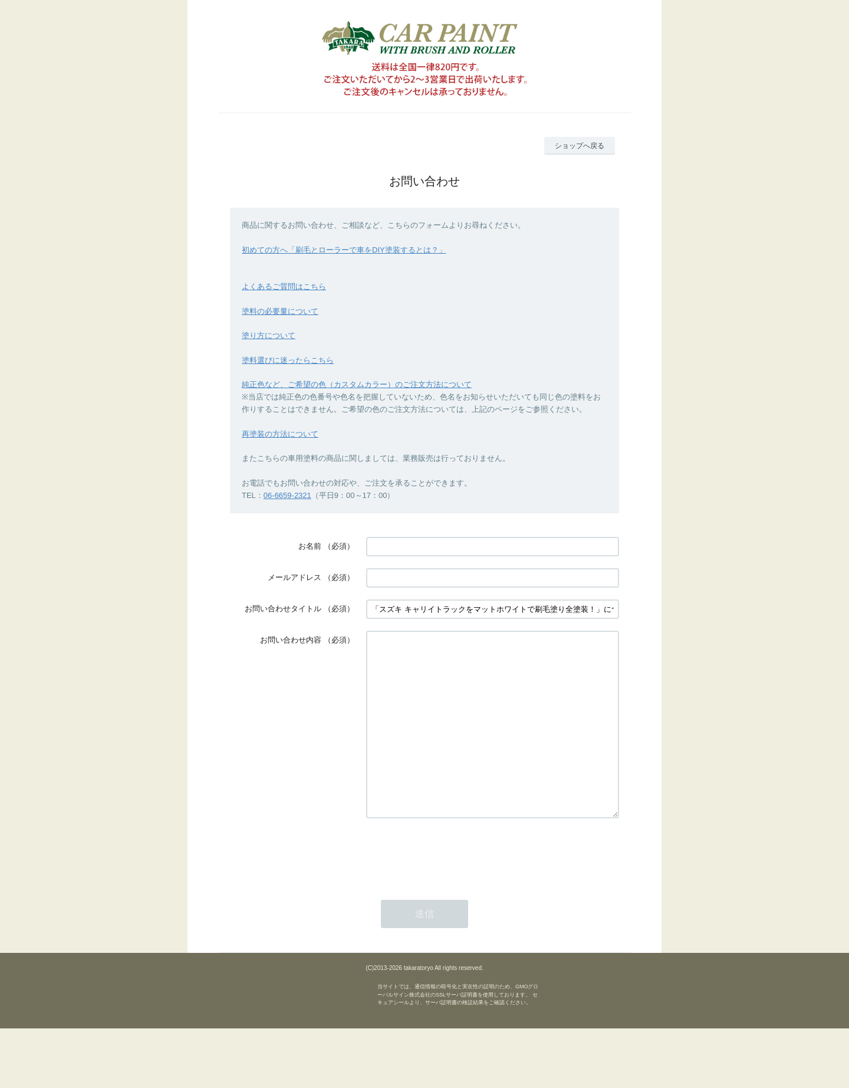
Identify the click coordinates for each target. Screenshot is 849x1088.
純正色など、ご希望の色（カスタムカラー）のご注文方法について (357, 384)
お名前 (309, 546)
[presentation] (455, 889)
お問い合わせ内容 (290, 639)
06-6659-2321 (287, 495)
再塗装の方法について (280, 434)
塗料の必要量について (280, 311)
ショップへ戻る (579, 146)
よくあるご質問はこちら (284, 286)
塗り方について (268, 335)
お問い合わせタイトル (283, 608)
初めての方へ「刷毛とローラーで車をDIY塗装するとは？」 (344, 249)
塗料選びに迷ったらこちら (288, 360)
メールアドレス (294, 577)
